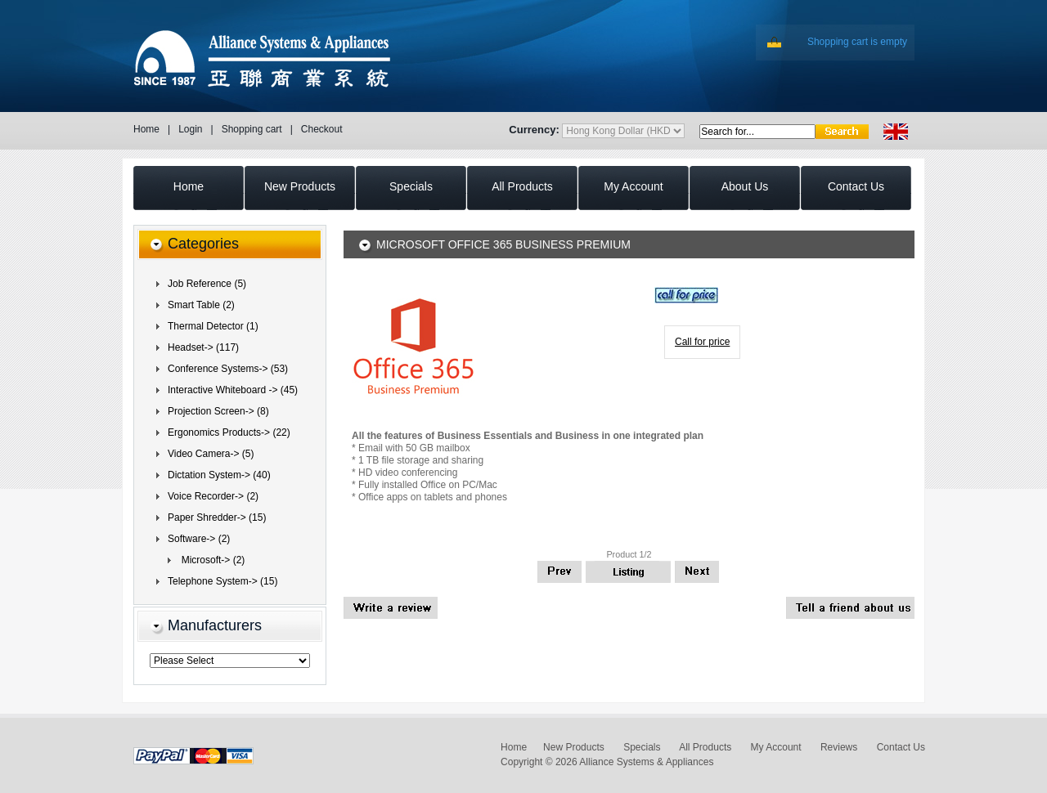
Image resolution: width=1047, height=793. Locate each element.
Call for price (702, 341)
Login (190, 129)
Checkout (322, 129)
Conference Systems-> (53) (228, 368)
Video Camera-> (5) (211, 453)
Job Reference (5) (207, 283)
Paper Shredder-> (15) (217, 517)
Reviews (838, 747)
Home (146, 129)
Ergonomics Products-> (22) (229, 432)
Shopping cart (252, 129)
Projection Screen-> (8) (218, 411)
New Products (573, 747)
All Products (705, 747)
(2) (199, 538)
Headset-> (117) (203, 347)
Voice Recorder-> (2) (213, 496)
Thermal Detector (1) (213, 326)
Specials (641, 747)
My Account (776, 747)
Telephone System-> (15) (222, 581)
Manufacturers (215, 625)
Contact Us (901, 747)
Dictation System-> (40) (219, 475)
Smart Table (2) (201, 305)
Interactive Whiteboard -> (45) (233, 390)
